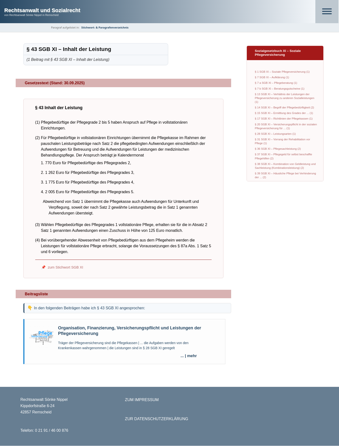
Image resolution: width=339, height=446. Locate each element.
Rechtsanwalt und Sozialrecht (42, 10)
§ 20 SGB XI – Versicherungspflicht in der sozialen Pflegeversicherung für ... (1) (286, 126)
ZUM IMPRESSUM (142, 400)
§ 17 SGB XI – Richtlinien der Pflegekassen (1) (283, 118)
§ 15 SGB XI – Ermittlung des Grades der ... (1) (284, 113)
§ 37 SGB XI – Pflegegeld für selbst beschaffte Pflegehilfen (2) (283, 156)
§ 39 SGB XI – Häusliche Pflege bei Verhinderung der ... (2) (285, 175)
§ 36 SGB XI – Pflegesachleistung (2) (278, 149)
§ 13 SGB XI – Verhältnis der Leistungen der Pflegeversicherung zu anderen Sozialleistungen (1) (284, 98)
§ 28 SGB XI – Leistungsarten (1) (275, 133)
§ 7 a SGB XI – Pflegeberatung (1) (276, 83)
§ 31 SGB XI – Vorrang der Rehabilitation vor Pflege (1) (282, 141)
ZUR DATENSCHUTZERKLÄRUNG (156, 419)
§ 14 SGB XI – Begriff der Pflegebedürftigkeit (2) (284, 107)
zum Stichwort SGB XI (65, 267)
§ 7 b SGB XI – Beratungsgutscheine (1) (279, 88)
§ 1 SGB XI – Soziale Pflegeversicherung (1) (282, 72)
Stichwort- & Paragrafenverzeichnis (105, 27)
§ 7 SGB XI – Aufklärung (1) (272, 77)
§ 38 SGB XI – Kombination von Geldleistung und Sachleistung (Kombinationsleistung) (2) (285, 166)
